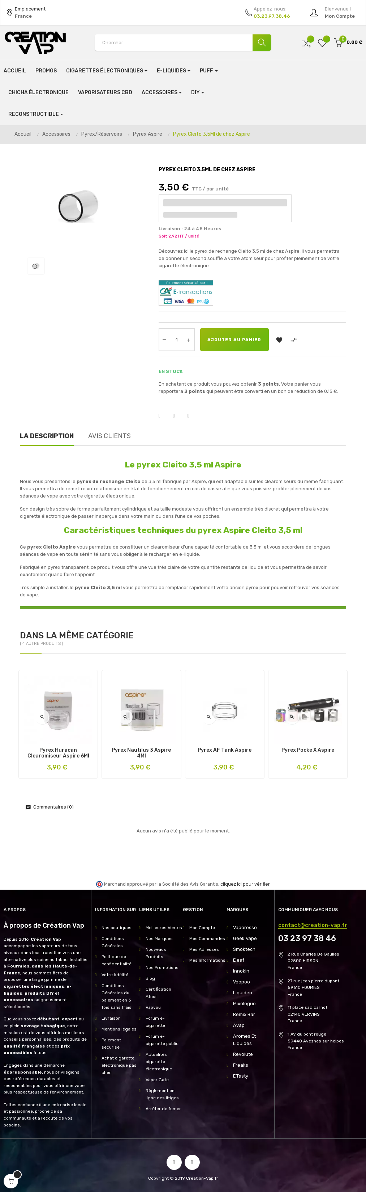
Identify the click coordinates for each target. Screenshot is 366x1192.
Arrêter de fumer (163, 1108)
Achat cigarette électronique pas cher (119, 1065)
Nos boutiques (117, 927)
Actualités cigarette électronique (159, 1061)
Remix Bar (243, 1014)
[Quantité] (176, 340)
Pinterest (193, 416)
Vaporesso (244, 927)
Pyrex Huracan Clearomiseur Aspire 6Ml (58, 753)
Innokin (240, 971)
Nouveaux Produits (156, 953)
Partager (164, 416)
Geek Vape (244, 938)
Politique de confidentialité (117, 960)
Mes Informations (207, 960)
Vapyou (153, 1007)
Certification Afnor (158, 993)
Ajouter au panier (234, 339)
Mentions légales (119, 1029)
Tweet (178, 416)
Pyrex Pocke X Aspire (307, 750)
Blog (150, 978)
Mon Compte (202, 927)
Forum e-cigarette (155, 1022)
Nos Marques (159, 938)
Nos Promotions (162, 967)
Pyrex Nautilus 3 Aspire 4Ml (141, 753)
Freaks (240, 1065)
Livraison (111, 1018)
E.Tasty (240, 1076)
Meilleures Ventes (164, 927)
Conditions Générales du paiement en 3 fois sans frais (117, 996)
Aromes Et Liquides (244, 1040)
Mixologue (243, 1003)
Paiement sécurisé (111, 1043)
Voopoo (240, 982)
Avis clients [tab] (109, 436)
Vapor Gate (157, 1079)
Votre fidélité (115, 974)
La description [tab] (47, 436)
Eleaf (238, 960)
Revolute (242, 1054)
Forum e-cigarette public (162, 1040)
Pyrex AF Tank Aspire (224, 750)
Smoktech (243, 949)
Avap (238, 1025)
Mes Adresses (204, 949)
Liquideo (242, 992)
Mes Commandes (207, 938)
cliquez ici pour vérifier (245, 884)
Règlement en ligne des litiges (162, 1094)
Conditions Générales (113, 942)
